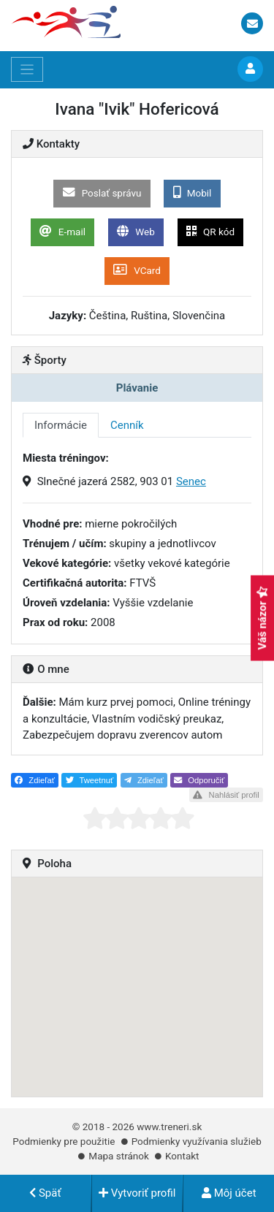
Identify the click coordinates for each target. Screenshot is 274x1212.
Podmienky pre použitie (63, 1141)
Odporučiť (199, 780)
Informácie (60, 425)
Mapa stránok (118, 1156)
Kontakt (182, 1156)
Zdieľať (35, 780)
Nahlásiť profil (226, 794)
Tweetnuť (90, 780)
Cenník (127, 425)
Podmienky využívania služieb (197, 1141)
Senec (191, 481)
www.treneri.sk (169, 1126)
